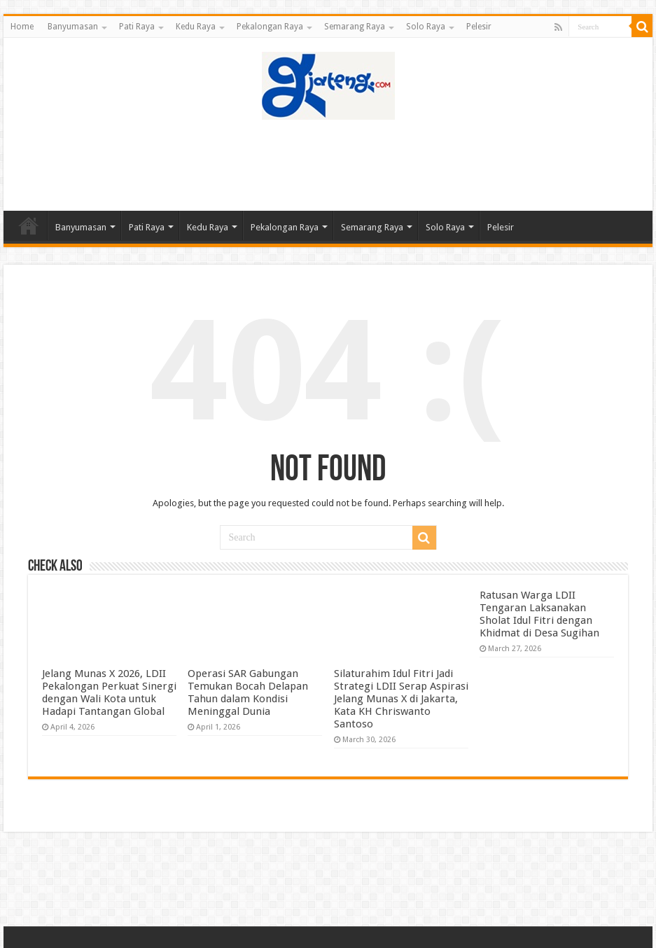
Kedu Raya (196, 27)
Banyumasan (73, 27)
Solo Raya (425, 27)
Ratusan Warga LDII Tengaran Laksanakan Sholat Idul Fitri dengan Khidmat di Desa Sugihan (539, 614)
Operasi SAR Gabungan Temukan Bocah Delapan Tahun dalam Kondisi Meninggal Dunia (248, 692)
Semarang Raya (354, 27)
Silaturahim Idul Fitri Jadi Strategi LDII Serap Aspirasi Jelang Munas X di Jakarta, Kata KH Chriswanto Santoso (401, 698)
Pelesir (478, 27)
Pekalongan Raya (270, 27)
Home (22, 27)
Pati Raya (137, 27)
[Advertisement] (328, 165)
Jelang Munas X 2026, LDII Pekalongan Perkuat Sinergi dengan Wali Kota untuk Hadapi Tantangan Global (109, 692)
